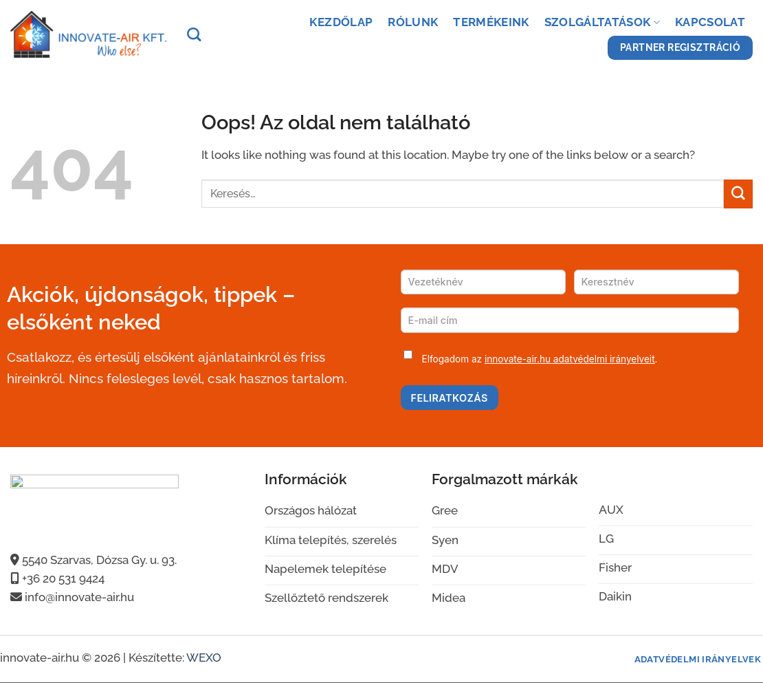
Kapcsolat (710, 22)
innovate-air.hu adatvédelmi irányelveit (570, 359)
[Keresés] (194, 34)
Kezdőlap (341, 22)
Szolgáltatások (602, 22)
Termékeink (491, 22)
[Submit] (738, 194)
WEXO (203, 657)
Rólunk (413, 22)
